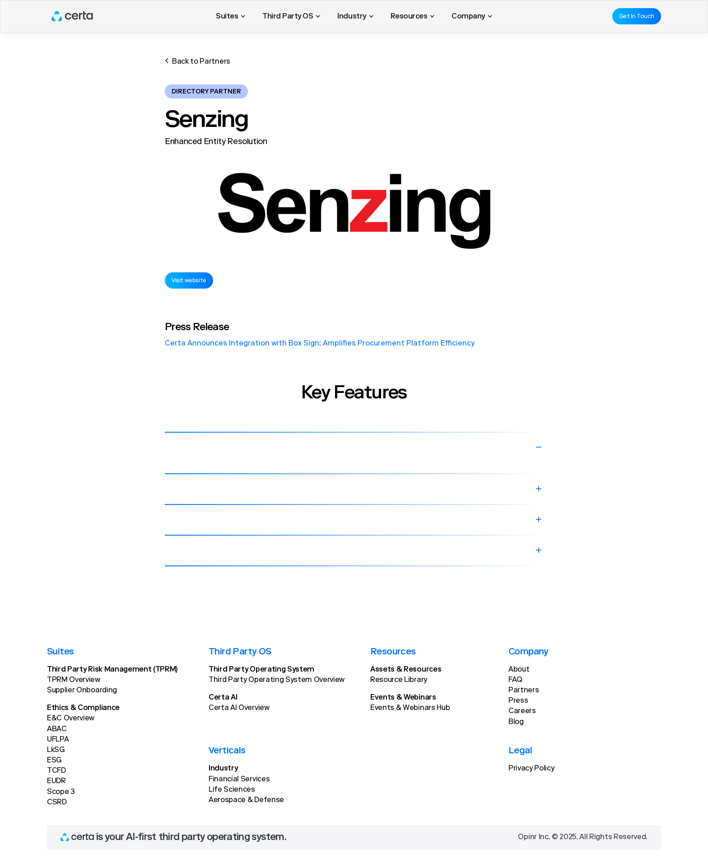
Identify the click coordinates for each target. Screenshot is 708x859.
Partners (523, 690)
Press (518, 701)
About (518, 669)
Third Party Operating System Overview (277, 680)
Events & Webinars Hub (410, 708)
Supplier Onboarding (82, 690)
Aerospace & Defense (246, 800)
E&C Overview (70, 718)
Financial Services (239, 779)
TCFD (56, 771)
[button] (230, 16)
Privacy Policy (531, 768)
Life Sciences (232, 790)
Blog (516, 722)
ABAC (57, 729)
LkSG (56, 750)
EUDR (56, 781)
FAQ (515, 680)
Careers (522, 711)
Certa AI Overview (239, 708)
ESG (54, 760)
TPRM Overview (73, 680)
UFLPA (58, 739)
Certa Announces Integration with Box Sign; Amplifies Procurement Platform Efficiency (320, 343)
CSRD (57, 802)
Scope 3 (61, 792)
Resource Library (398, 680)
